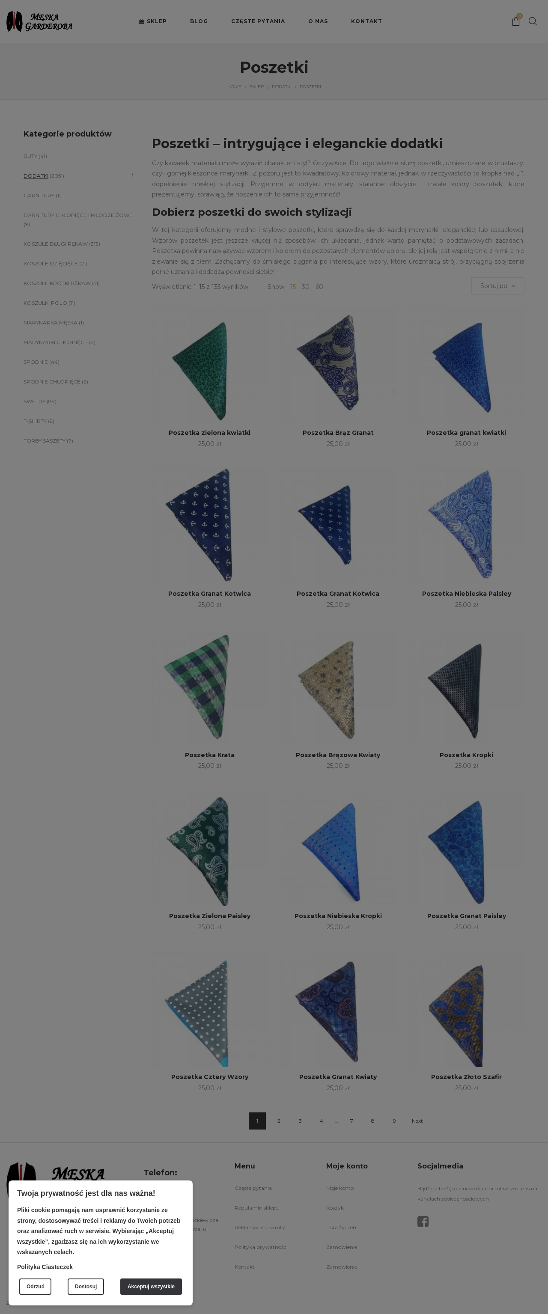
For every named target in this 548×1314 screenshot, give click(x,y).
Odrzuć (35, 1287)
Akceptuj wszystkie (151, 1287)
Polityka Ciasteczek (45, 1266)
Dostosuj (86, 1287)
